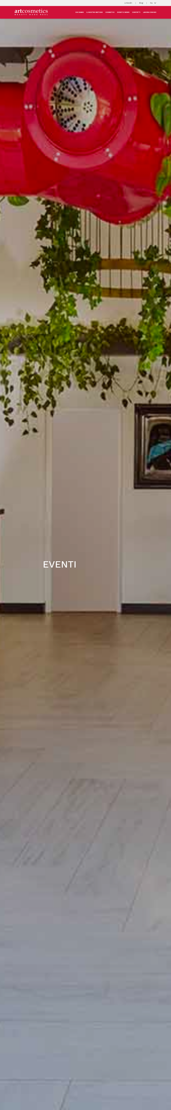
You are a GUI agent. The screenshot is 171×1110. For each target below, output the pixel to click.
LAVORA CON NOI (149, 12)
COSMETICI (109, 12)
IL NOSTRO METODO (94, 12)
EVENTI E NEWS (123, 12)
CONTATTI (136, 12)
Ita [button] (151, 3)
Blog (141, 3)
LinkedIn (128, 3)
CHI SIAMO (79, 12)
